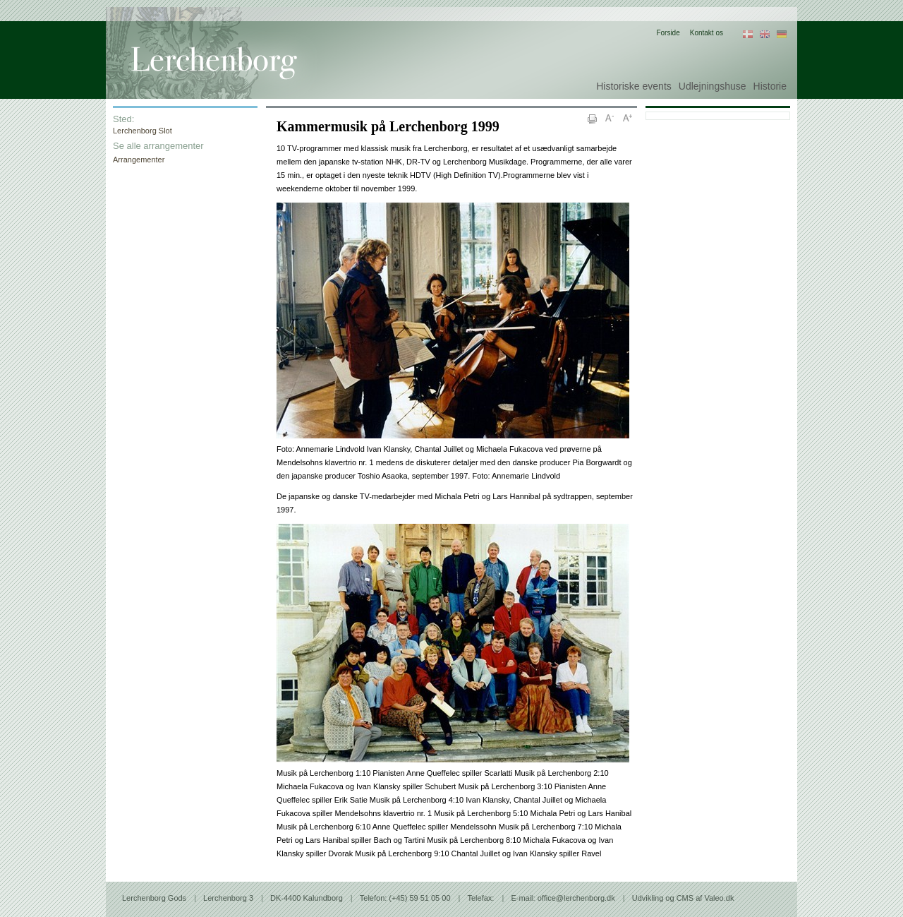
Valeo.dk (719, 898)
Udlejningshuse (712, 86)
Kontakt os (706, 33)
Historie (770, 86)
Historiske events (634, 86)
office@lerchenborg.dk (576, 898)
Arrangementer (138, 159)
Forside (667, 33)
